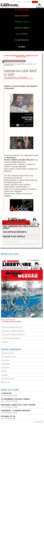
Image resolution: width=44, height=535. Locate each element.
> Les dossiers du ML (8, 357)
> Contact (4, 342)
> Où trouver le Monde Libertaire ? (13, 335)
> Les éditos (5, 360)
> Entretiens (5, 368)
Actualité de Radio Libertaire (14, 55)
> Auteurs (4, 375)
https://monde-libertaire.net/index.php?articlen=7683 (18, 78)
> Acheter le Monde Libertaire (11, 327)
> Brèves (4, 371)
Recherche (5, 382)
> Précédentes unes (8, 379)
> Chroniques (5, 364)
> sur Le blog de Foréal (9, 394)
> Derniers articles (7, 353)
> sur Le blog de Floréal (15, 400)
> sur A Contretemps (8, 417)
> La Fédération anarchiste (10, 338)
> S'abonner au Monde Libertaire (12, 331)
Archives (22, 47)
